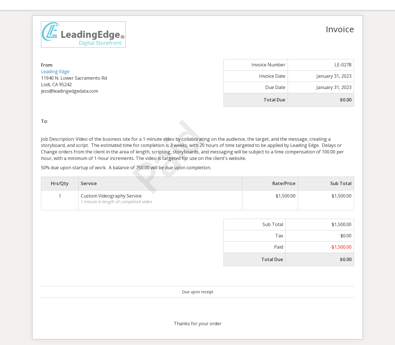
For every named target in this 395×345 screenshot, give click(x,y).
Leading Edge (55, 71)
